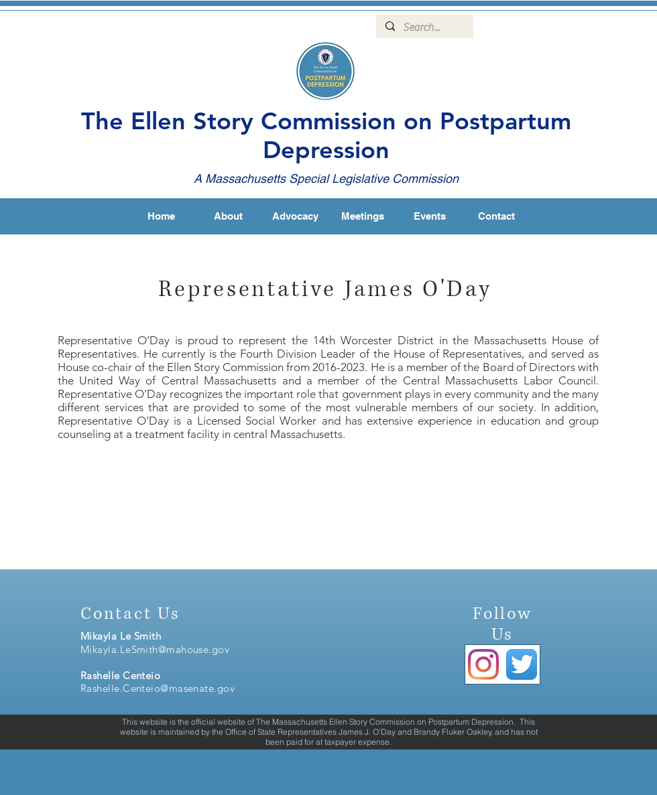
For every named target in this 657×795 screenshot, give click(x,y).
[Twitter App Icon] (521, 664)
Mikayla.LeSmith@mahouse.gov (154, 649)
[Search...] (424, 27)
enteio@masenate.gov (183, 688)
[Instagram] (483, 664)
